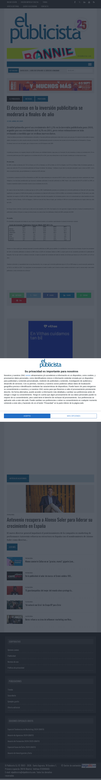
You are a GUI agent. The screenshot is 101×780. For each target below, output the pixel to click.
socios (28, 376)
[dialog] (50, 390)
